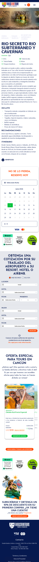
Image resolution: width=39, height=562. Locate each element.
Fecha (3, 297)
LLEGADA (4, 281)
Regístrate (27, 513)
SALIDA (4, 308)
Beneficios (9, 160)
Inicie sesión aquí (19, 516)
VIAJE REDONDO (16, 278)
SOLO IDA (27, 278)
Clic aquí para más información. (19, 342)
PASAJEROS (24, 297)
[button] (19, 183)
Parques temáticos (15, 37)
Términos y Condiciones (19, 556)
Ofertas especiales (4, 37)
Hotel (3, 289)
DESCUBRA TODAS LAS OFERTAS (19, 449)
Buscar (32, 330)
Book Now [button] (19, 559)
